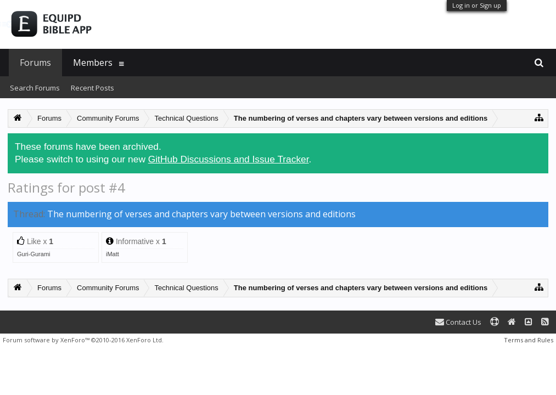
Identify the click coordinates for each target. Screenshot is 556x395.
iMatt (112, 254)
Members (93, 63)
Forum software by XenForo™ (83, 340)
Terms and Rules (528, 340)
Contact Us (458, 322)
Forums (35, 63)
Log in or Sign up (476, 5)
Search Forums (35, 88)
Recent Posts (92, 88)
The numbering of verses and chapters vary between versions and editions (201, 214)
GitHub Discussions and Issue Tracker (228, 159)
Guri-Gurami (33, 254)
